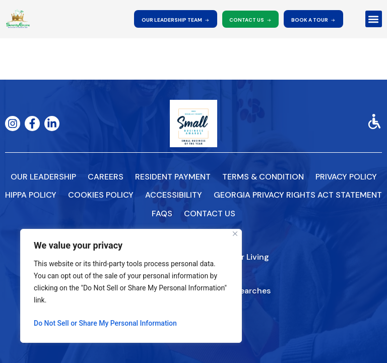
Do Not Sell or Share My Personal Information (105, 323)
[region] (131, 286)
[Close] (235, 233)
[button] (373, 19)
